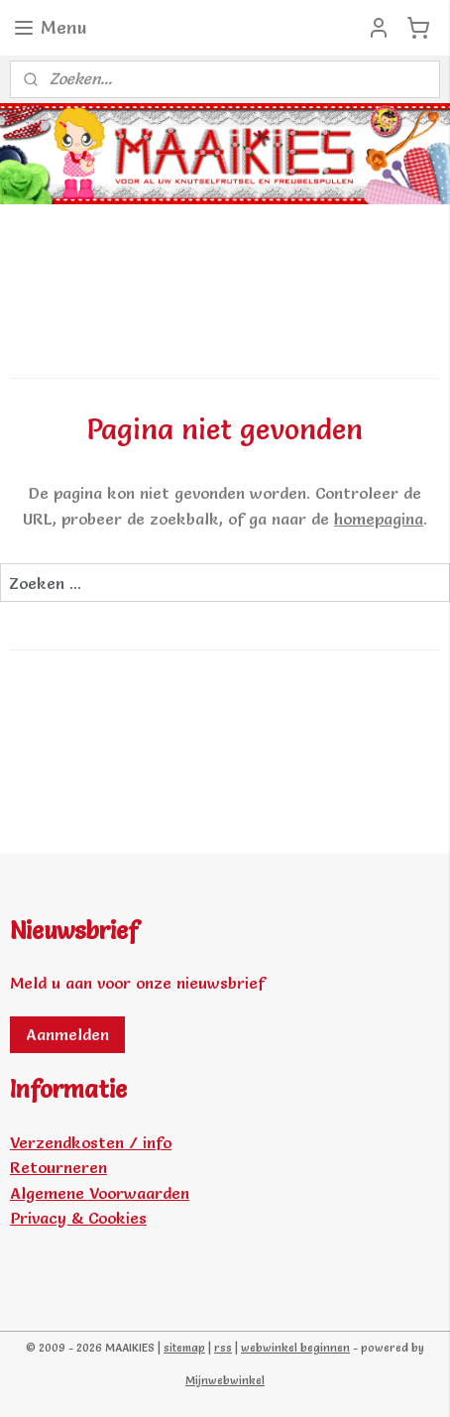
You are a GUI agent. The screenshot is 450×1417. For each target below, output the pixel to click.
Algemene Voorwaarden (99, 1193)
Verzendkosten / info (90, 1142)
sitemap (184, 1348)
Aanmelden (67, 1034)
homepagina (378, 519)
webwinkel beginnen (295, 1348)
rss (223, 1348)
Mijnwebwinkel (225, 1380)
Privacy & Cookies (78, 1218)
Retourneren (58, 1167)
